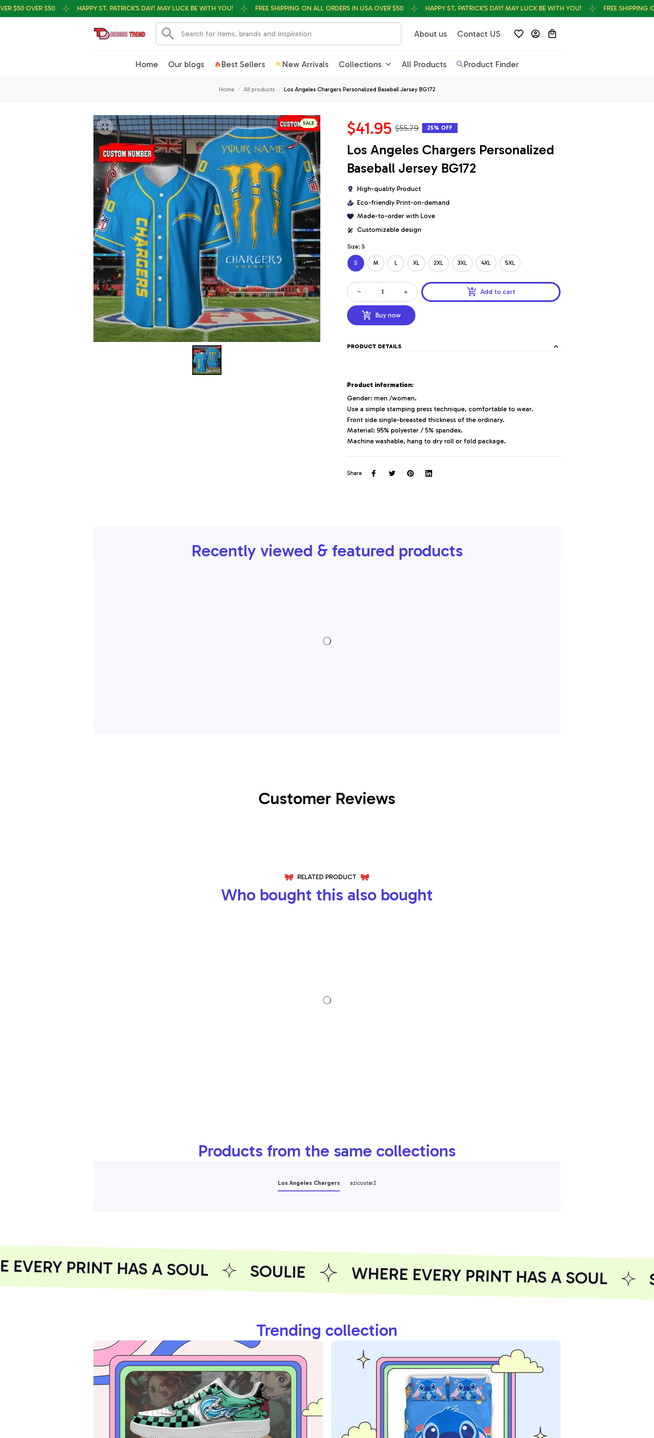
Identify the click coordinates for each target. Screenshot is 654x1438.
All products (259, 89)
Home (226, 89)
